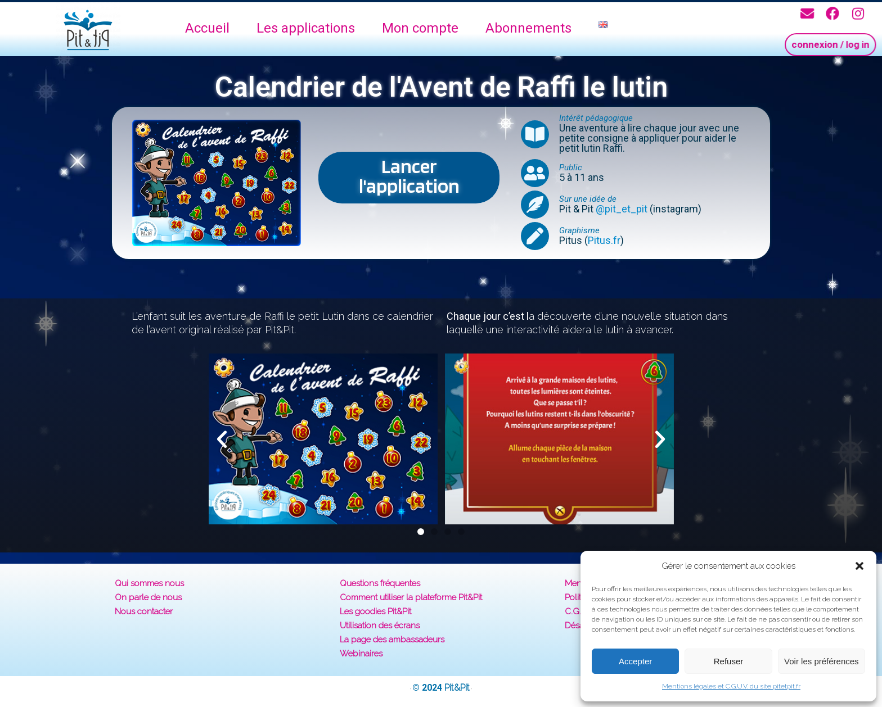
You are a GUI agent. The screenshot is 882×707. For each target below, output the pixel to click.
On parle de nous (148, 597)
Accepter (635, 661)
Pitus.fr (604, 240)
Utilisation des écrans (380, 625)
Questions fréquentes (380, 583)
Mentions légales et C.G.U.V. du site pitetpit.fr (731, 686)
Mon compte (420, 28)
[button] (859, 566)
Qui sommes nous (149, 583)
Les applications (305, 28)
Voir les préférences (821, 661)
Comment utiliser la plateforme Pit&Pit (411, 597)
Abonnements (528, 28)
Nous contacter (144, 611)
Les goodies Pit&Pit (375, 611)
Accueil (207, 28)
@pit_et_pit (621, 209)
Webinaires (361, 654)
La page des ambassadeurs (392, 640)
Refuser (729, 661)
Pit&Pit (457, 687)
